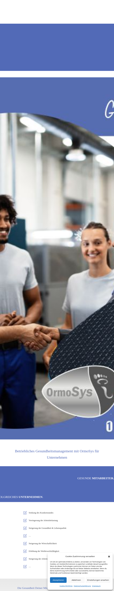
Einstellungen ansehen (98, 580)
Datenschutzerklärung (82, 586)
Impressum (96, 586)
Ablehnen (76, 580)
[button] (109, 556)
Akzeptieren (58, 580)
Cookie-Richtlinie (66, 586)
